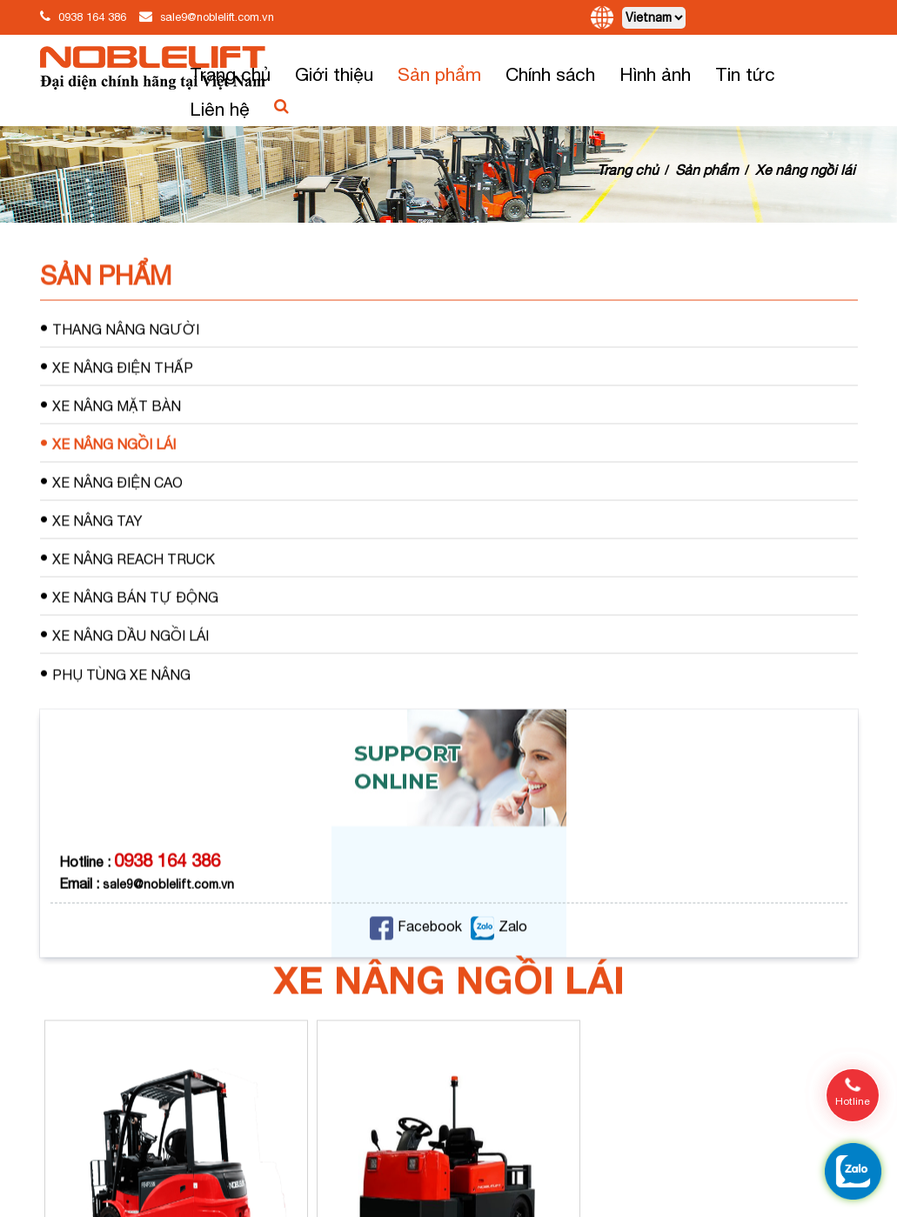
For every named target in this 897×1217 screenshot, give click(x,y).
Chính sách (550, 74)
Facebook (416, 965)
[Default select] (654, 18)
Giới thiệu (334, 74)
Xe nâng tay (91, 558)
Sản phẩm (439, 74)
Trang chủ (230, 74)
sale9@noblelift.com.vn (217, 16)
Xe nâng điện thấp (116, 405)
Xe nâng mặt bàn (110, 443)
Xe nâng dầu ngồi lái (124, 673)
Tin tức (745, 74)
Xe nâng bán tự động (129, 635)
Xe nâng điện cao (111, 520)
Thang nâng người (119, 367)
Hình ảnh (655, 74)
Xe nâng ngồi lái (805, 169)
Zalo (499, 965)
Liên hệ (220, 108)
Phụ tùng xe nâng (115, 712)
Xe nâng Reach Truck (127, 596)
